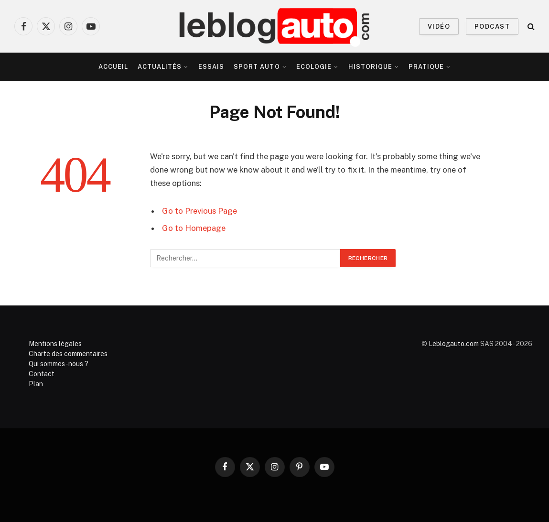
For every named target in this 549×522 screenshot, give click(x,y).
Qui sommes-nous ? (58, 364)
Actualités (160, 66)
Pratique (426, 66)
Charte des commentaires (68, 354)
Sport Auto (257, 66)
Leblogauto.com (454, 344)
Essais (211, 66)
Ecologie (314, 66)
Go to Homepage (194, 228)
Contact (41, 374)
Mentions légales (55, 344)
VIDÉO (439, 26)
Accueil (113, 66)
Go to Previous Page (199, 211)
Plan (36, 384)
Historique (370, 66)
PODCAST (492, 26)
